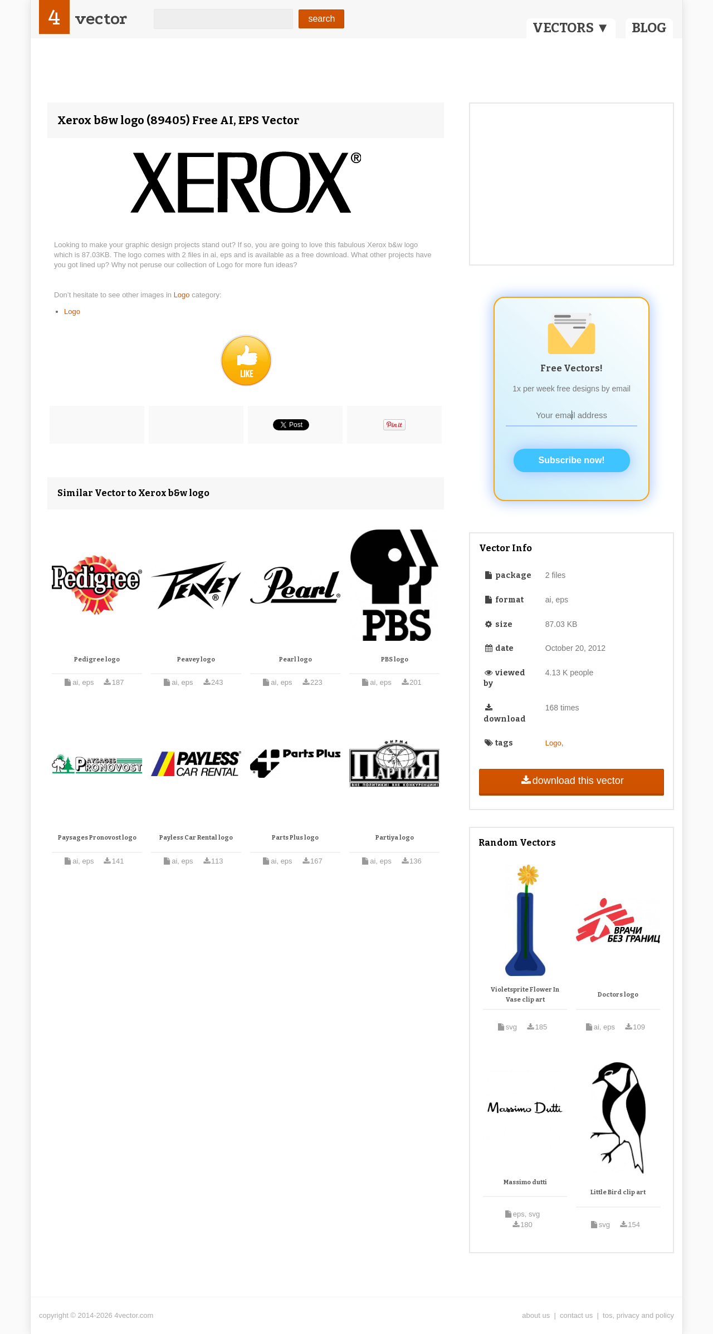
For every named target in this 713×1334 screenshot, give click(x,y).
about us (536, 1315)
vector (101, 18)
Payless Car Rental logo (196, 837)
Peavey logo (196, 659)
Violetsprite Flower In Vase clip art (525, 994)
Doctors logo (618, 994)
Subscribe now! (572, 460)
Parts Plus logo (295, 837)
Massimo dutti (525, 1182)
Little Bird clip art (618, 1192)
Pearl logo (295, 659)
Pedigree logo (97, 659)
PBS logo (394, 659)
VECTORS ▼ (571, 28)
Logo (183, 295)
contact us (576, 1315)
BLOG (649, 28)
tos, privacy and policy (638, 1315)
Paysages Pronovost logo (97, 837)
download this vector (571, 780)
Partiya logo (394, 837)
